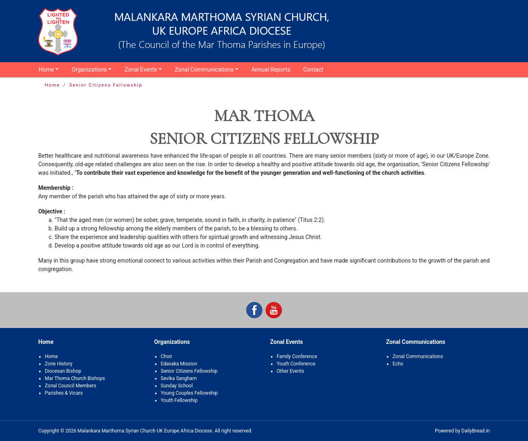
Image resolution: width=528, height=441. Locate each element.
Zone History (58, 364)
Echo (398, 364)
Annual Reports (270, 69)
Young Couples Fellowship (189, 393)
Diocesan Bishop (63, 371)
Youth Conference (296, 364)
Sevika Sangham (178, 378)
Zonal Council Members (70, 386)
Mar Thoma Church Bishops (75, 378)
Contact (313, 69)
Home (46, 69)
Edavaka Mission (179, 364)
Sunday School (177, 386)
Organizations (89, 69)
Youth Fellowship (179, 400)
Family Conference (297, 356)
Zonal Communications (204, 69)
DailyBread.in (475, 431)
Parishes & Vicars (64, 393)
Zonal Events (140, 69)
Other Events (290, 371)
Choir (166, 356)
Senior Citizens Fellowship (189, 371)
